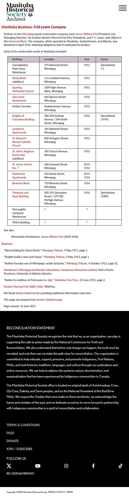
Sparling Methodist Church (23, 89)
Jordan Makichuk (26, 293)
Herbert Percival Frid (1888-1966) (23, 286)
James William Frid (86, 34)
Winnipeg (27, 34)
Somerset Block (18, 41)
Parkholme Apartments (19, 175)
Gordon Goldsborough (49, 299)
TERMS (69, 492)
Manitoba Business (16, 27)
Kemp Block (19, 78)
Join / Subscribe (20, 449)
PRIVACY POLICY (56, 492)
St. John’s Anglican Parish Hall (23, 153)
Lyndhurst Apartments (19, 130)
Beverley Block (20, 183)
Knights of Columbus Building (23, 117)
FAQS (10, 433)
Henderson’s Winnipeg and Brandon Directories (32, 270)
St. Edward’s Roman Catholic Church (21, 142)
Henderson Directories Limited (79, 270)
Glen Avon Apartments (19, 98)
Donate (13, 441)
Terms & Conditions (23, 425)
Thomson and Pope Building (20, 194)
